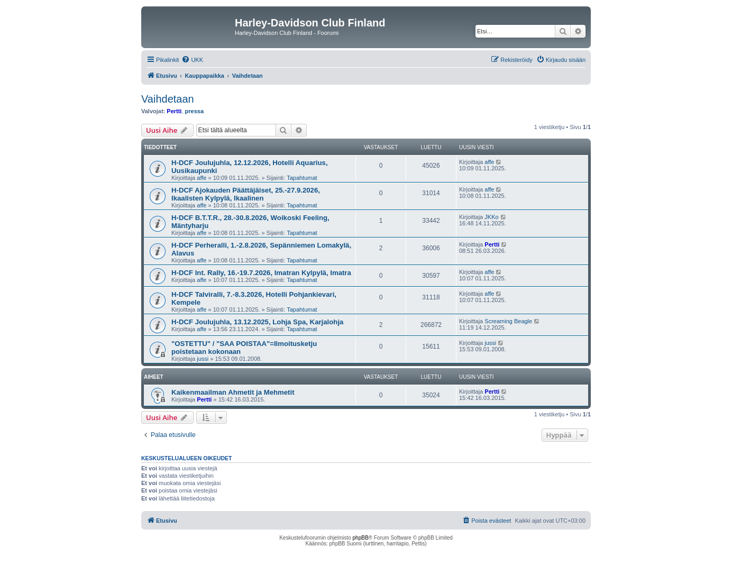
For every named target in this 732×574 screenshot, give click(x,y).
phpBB (361, 538)
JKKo (491, 217)
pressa (194, 111)
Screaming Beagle (508, 321)
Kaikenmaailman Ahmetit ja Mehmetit (233, 392)
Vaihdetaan (167, 99)
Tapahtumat (302, 178)
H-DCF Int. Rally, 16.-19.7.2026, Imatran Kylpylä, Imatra (261, 273)
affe (201, 178)
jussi (202, 359)
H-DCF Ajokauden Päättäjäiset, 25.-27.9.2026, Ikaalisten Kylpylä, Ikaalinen (245, 194)
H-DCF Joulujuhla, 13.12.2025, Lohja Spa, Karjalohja (257, 322)
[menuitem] (192, 59)
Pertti (174, 111)
